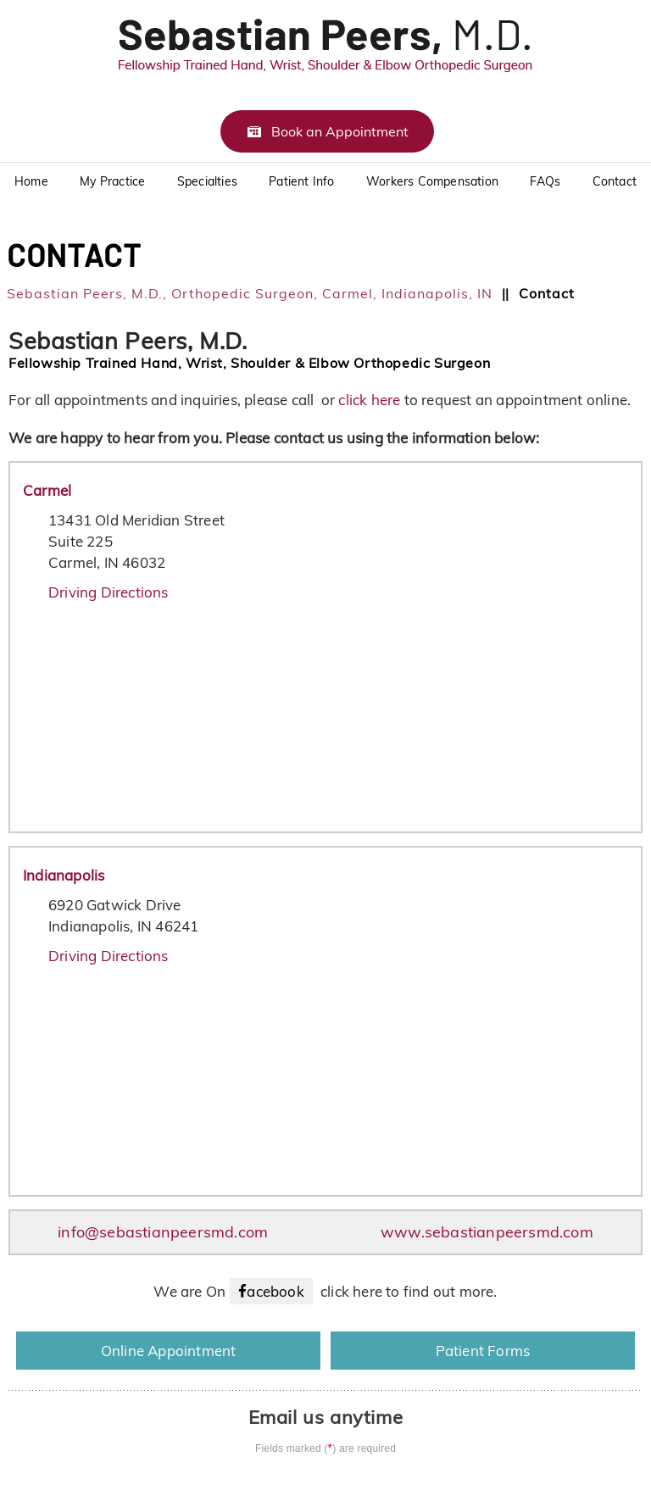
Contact (615, 181)
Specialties (207, 181)
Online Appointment (168, 1350)
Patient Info (301, 181)
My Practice (112, 181)
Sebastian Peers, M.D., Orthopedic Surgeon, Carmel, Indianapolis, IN (249, 293)
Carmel (47, 490)
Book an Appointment (340, 131)
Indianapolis (63, 875)
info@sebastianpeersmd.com (163, 1232)
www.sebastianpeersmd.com (487, 1232)
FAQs (545, 181)
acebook (275, 1291)
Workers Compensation (432, 181)
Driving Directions (108, 592)
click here (370, 400)
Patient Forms (483, 1350)
